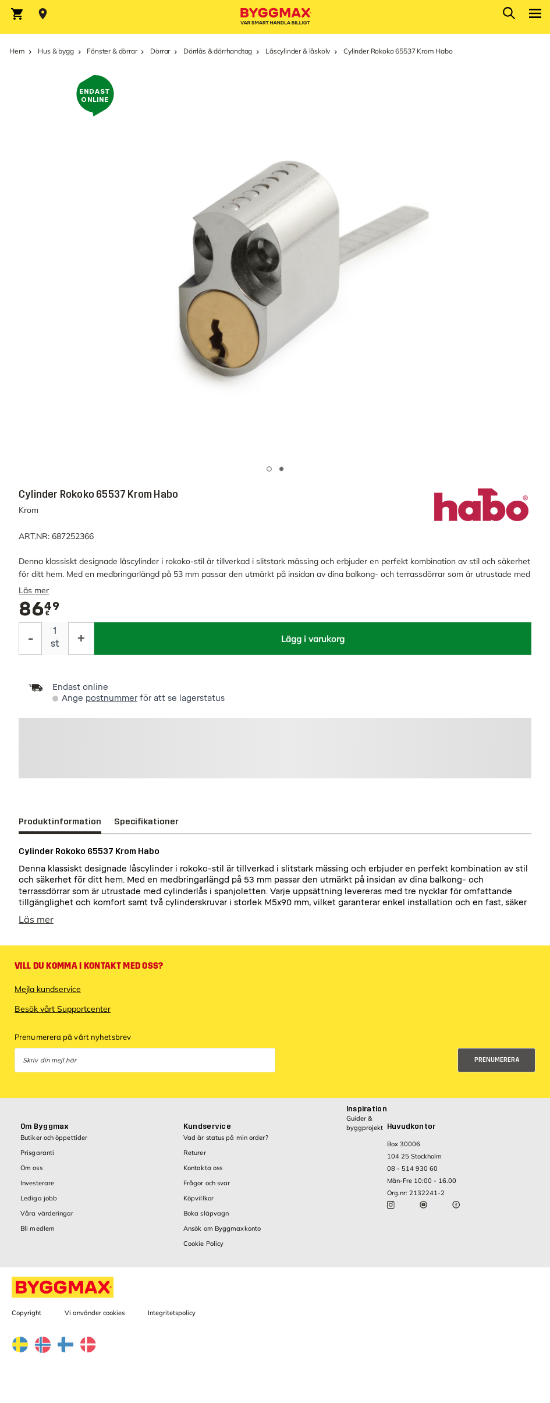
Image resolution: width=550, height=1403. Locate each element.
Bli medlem (37, 1228)
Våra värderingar (47, 1213)
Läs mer (34, 590)
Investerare (37, 1183)
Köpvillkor (198, 1198)
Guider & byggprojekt (364, 1122)
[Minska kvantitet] (30, 638)
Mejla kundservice (48, 989)
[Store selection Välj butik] (42, 14)
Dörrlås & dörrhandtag (217, 51)
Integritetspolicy (172, 1313)
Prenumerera (497, 1060)
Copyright (26, 1313)
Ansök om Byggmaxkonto (222, 1228)
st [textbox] (55, 643)
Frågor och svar (206, 1183)
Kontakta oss (202, 1168)
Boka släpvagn (206, 1213)
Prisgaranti (37, 1153)
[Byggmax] (275, 17)
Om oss (31, 1168)
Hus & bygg (55, 51)
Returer (194, 1153)
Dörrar (160, 51)
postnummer (111, 698)
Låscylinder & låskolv (297, 51)
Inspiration (366, 1109)
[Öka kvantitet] (81, 638)
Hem (16, 51)
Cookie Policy (203, 1243)
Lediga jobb (38, 1198)
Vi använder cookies (95, 1313)
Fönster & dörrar (112, 51)
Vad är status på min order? (225, 1137)
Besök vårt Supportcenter (63, 1009)
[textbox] (39, 609)
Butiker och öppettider (53, 1137)
